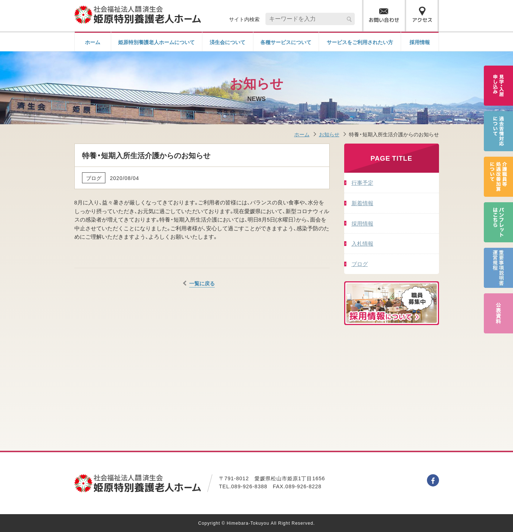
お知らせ (329, 134)
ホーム (92, 42)
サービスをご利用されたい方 (360, 42)
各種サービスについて (285, 42)
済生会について (227, 42)
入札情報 (362, 243)
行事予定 (362, 182)
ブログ (359, 263)
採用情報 (419, 42)
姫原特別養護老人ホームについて (156, 42)
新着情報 (362, 203)
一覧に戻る (202, 283)
